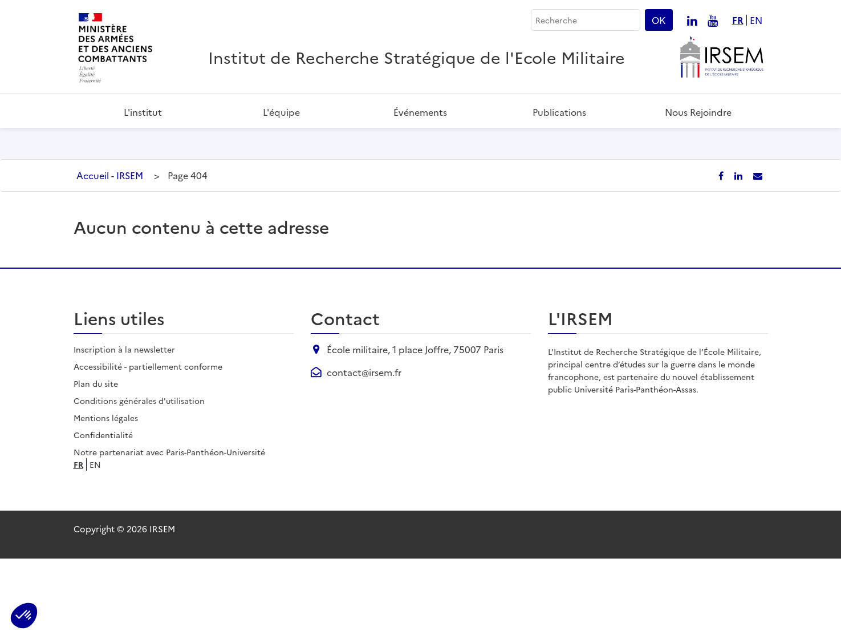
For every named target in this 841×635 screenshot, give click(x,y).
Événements (420, 112)
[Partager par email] (757, 251)
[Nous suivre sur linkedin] (692, 20)
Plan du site (96, 460)
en (756, 20)
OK (659, 20)
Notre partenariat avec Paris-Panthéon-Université (169, 528)
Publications (559, 112)
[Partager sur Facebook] (722, 251)
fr (738, 20)
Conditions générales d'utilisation (139, 477)
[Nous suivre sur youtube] (712, 20)
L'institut (143, 112)
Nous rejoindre (698, 112)
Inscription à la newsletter (124, 425)
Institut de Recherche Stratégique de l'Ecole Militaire (416, 57)
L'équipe (281, 112)
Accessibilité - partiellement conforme (148, 442)
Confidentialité (103, 511)
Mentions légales (106, 494)
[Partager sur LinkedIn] (739, 251)
